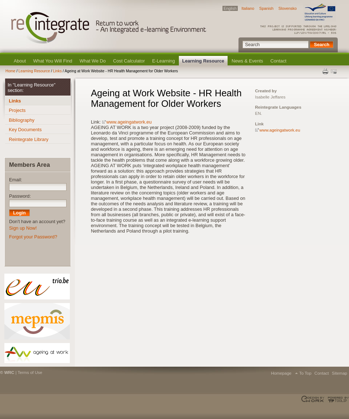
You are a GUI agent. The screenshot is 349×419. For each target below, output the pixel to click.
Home (10, 71)
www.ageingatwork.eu (129, 122)
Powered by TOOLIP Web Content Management (337, 399)
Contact (278, 61)
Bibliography (21, 120)
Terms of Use (29, 372)
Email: (15, 179)
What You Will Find (52, 61)
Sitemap (339, 373)
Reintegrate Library (28, 139)
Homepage (281, 373)
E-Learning (163, 61)
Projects (17, 110)
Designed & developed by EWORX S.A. (313, 399)
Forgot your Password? (33, 236)
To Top (305, 373)
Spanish (266, 8)
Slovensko (287, 8)
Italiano (247, 8)
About (20, 61)
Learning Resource (203, 61)
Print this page (326, 71)
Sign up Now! (23, 228)
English (230, 8)
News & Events (247, 61)
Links (57, 71)
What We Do (93, 61)
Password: (20, 196)
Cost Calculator (129, 61)
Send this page (334, 71)
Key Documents (25, 129)
